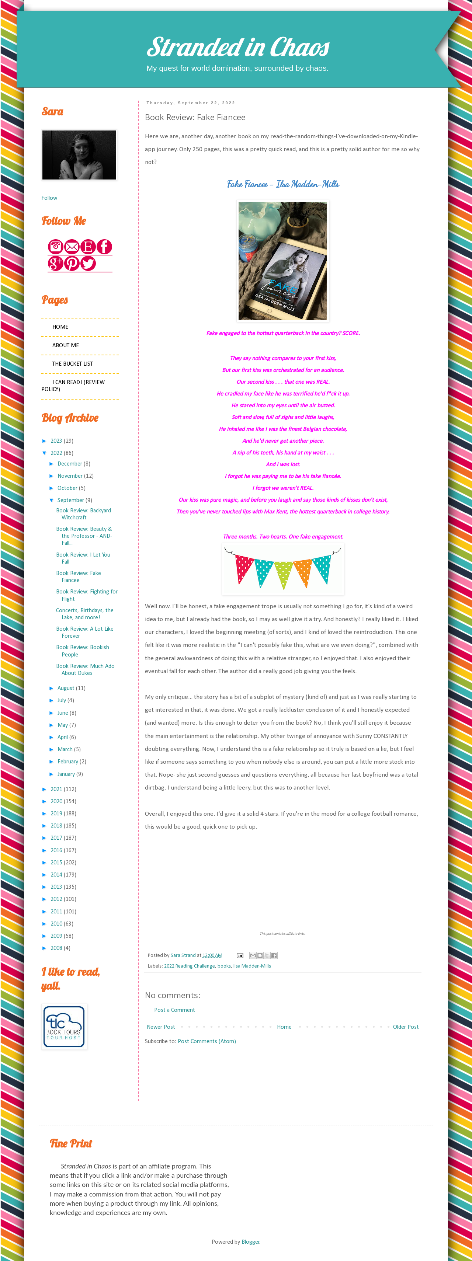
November (70, 476)
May (63, 725)
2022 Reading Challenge (189, 966)
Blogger (251, 1242)
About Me (65, 346)
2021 (56, 790)
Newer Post (161, 1027)
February (68, 762)
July (62, 701)
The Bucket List (72, 364)
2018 (56, 826)
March (65, 750)
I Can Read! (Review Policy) (73, 386)
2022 (56, 453)
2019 (56, 814)
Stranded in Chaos (236, 46)
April (63, 738)
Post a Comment (174, 1010)
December (70, 464)
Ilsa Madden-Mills (252, 966)
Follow (49, 198)
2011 (56, 912)
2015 (56, 863)
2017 (56, 838)
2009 (56, 936)
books (224, 966)
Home (284, 1027)
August (66, 689)
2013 (56, 887)
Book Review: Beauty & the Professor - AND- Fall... (84, 536)
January (66, 774)
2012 (56, 899)
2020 (56, 802)
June (63, 713)
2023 (56, 441)
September (71, 501)
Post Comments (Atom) (207, 1042)
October (67, 488)
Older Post (406, 1027)
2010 (56, 924)
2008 (56, 948)
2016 (56, 851)
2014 (56, 875)
